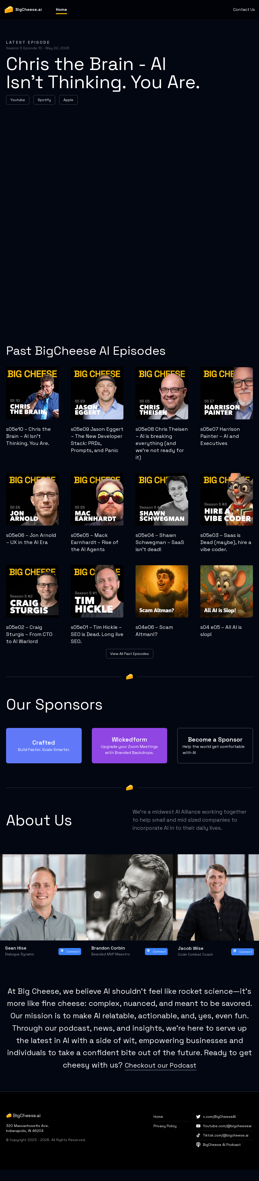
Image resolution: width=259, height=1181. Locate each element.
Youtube (17, 100)
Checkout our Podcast (161, 1076)
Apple (68, 100)
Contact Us (244, 9)
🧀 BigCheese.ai (23, 1127)
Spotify (44, 100)
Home (61, 9)
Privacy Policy (165, 1137)
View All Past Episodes (129, 653)
